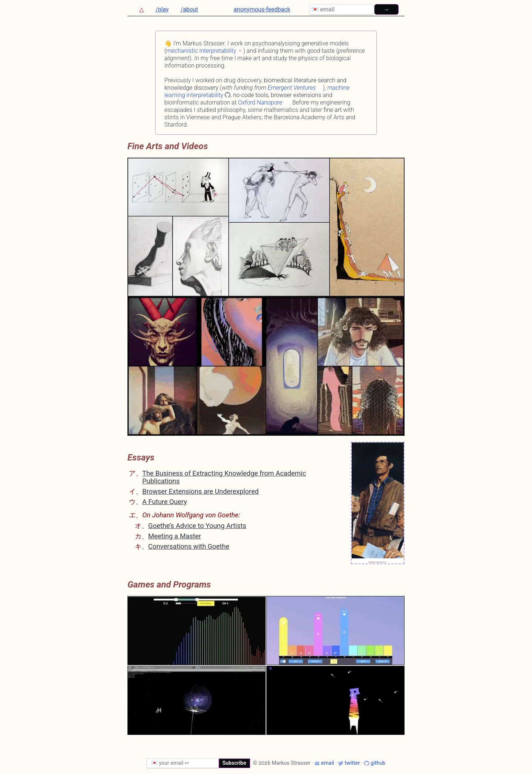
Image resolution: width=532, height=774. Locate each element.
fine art (333, 109)
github (374, 763)
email (324, 763)
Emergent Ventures (292, 87)
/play (162, 9)
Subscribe (234, 763)
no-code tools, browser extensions (277, 95)
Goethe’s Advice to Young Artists (197, 525)
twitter (349, 763)
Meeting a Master (174, 536)
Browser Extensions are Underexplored (200, 491)
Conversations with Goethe (188, 546)
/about (189, 9)
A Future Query (164, 502)
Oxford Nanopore (260, 102)
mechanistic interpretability (201, 50)
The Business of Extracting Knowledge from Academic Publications (224, 476)
